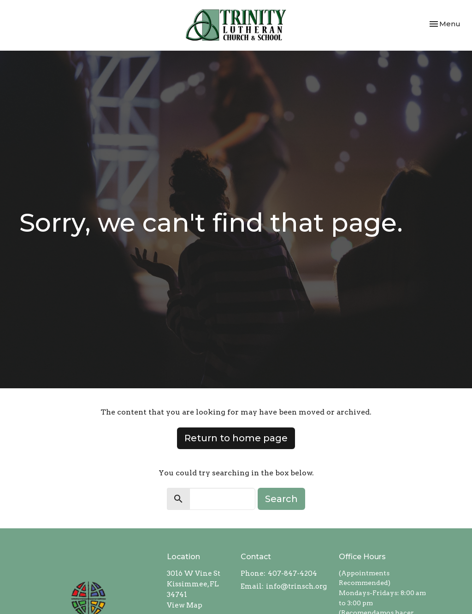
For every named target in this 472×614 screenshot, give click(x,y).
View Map (184, 605)
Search (281, 498)
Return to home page (236, 438)
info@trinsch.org (296, 586)
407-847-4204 (292, 573)
